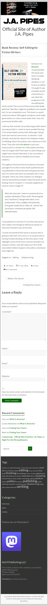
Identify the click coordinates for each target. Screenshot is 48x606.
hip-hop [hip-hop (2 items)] (9, 476)
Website (5, 376)
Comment (7, 311)
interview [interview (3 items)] (26, 476)
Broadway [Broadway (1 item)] (17, 468)
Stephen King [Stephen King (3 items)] (33, 484)
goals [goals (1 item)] (43, 473)
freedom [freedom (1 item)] (33, 473)
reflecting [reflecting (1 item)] (5, 484)
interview (5, 504)
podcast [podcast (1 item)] (4, 481)
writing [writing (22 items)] (23, 486)
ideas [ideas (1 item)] (14, 476)
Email (5, 363)
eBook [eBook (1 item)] (17, 471)
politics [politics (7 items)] (11, 481)
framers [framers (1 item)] (28, 473)
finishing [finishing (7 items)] (11, 473)
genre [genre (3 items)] (38, 473)
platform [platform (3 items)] (39, 478)
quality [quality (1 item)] (40, 481)
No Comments (11, 269)
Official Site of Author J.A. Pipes (24, 31)
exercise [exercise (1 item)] (35, 471)
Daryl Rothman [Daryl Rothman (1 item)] (9, 471)
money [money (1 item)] (14, 478)
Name (5, 348)
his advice (24, 144)
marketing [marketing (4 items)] (40, 475)
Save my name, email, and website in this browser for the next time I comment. (23, 393)
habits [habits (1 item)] (4, 476)
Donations (6, 579)
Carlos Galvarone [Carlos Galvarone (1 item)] (26, 468)
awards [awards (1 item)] (11, 468)
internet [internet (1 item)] (19, 476)
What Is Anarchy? (17, 419)
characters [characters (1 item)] (35, 468)
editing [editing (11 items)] (23, 470)
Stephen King (27, 257)
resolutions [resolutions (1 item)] (11, 484)
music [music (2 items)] (19, 478)
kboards (35, 66)
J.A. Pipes (9, 266)
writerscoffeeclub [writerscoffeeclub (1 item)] (11, 487)
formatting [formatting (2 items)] (21, 473)
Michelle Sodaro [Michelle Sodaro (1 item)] (7, 478)
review (35, 266)
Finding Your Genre (33, 285)
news (4, 508)
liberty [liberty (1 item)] (33, 476)
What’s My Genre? (14, 278)
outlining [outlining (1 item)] (32, 478)
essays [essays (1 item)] (31, 471)
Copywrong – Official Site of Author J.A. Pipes (22, 437)
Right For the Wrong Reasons (15, 440)
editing (15, 257)
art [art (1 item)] (8, 468)
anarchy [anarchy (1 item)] (4, 468)
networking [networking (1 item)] (25, 478)
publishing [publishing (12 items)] (30, 481)
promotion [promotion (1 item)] (19, 481)
